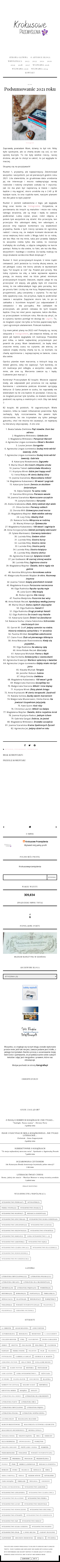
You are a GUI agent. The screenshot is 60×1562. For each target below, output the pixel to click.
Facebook (52, 1345)
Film (42, 1351)
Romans (19, 1293)
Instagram (30, 143)
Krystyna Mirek (9, 1390)
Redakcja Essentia (35, 1213)
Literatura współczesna (33, 1413)
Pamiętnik (49, 1299)
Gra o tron (26, 1362)
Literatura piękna (25, 1288)
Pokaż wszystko (30, 1186)
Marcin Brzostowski (11, 1424)
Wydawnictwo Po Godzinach (14, 1259)
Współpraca (15, 61)
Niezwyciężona (25, 1436)
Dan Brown (33, 1339)
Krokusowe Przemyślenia (36, 841)
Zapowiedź (6, 1538)
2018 (20, 65)
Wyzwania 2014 (39, 69)
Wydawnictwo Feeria (11, 1202)
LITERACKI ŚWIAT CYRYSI (30, 1175)
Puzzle (5, 1464)
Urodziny (45, 1481)
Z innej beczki (29, 1532)
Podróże (44, 1288)
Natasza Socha (8, 1436)
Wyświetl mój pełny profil (35, 845)
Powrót (5, 1458)
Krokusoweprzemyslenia (30, 866)
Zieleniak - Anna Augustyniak (30, 1138)
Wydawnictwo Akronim (12, 1242)
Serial (21, 1475)
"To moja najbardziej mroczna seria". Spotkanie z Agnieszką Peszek (30, 1151)
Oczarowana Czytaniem (30, 1162)
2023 (27, 61)
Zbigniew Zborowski (24, 1538)
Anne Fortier (38, 1328)
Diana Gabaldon (49, 1339)
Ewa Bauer (26, 1345)
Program (28, 1458)
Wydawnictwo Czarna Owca (14, 1247)
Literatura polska (39, 1276)
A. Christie (6, 1328)
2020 (49, 61)
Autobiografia (8, 1334)
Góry (4, 1368)
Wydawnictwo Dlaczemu (44, 1247)
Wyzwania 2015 (20, 69)
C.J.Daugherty (51, 1334)
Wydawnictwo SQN (36, 1242)
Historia (5, 1293)
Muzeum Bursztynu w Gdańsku (30, 957)
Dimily (4, 1345)
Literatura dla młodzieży (35, 1282)
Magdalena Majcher (27, 1419)
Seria (47, 1470)
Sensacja (6, 1299)
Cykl (22, 1339)
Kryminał (6, 1288)
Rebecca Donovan (27, 1464)
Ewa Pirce (39, 1345)
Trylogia (33, 1481)
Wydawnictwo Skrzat (11, 1236)
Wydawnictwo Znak (29, 1208)
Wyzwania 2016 (41, 65)
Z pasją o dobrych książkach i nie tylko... (30, 1120)
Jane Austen (7, 1373)
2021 (42, 61)
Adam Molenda (22, 1328)
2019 (13, 65)
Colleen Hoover (9, 1339)
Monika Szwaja (35, 1430)
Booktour (36, 1334)
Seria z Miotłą (8, 1475)
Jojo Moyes (34, 1379)
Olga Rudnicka (8, 1441)
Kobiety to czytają (10, 1385)
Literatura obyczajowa (12, 1276)
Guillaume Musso (43, 1362)
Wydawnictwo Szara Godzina (42, 1219)
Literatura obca (9, 1282)
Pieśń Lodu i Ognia (29, 1447)
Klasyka (20, 1299)
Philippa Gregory (9, 1447)
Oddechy (48, 1436)
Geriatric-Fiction (24, 1310)
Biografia (34, 1299)
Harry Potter (16, 1368)
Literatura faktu (9, 1402)
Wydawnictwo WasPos (11, 1213)
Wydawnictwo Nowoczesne (14, 1253)
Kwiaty (34, 1390)
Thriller (48, 1293)
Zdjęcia (40, 1538)
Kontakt (30, 72)
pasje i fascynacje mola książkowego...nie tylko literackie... (30, 1134)
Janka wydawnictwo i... (37, 1236)
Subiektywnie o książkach (30, 1148)
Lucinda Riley (8, 1419)
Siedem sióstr (34, 1475)
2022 (34, 61)
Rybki (14, 1470)
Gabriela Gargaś (23, 1356)
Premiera (16, 1458)
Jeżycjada (45, 1373)
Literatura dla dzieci (11, 1396)
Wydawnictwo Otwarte (40, 1230)
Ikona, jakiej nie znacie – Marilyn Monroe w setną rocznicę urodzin (30, 1177)
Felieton (47, 1305)
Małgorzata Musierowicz (13, 1430)
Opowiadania (25, 1441)
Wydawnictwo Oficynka (12, 1219)
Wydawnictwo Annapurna (13, 1225)
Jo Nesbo (5, 1379)
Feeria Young (8, 1208)
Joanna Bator (19, 1379)
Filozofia (6, 1310)
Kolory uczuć (29, 1385)
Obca (38, 1436)
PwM (14, 1464)
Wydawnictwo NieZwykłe (13, 1230)
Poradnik (6, 1305)
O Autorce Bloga (40, 57)
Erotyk (14, 1345)
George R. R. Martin (43, 1356)
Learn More (26, 1558)
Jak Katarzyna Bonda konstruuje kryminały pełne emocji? (30, 1164)
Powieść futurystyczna (26, 1305)
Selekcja (25, 1470)
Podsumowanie (20, 749)
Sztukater (32, 1202)
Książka (23, 1390)
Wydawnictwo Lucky (40, 1225)
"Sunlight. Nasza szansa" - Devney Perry (30, 1123)
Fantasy (33, 1293)
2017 (27, 65)
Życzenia (52, 1538)
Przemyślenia (32, 749)
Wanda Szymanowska (11, 1487)
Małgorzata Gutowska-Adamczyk (39, 1424)
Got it (35, 1558)
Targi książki (8, 1481)
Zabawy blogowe (47, 1532)
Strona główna (19, 57)
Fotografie (7, 1356)
